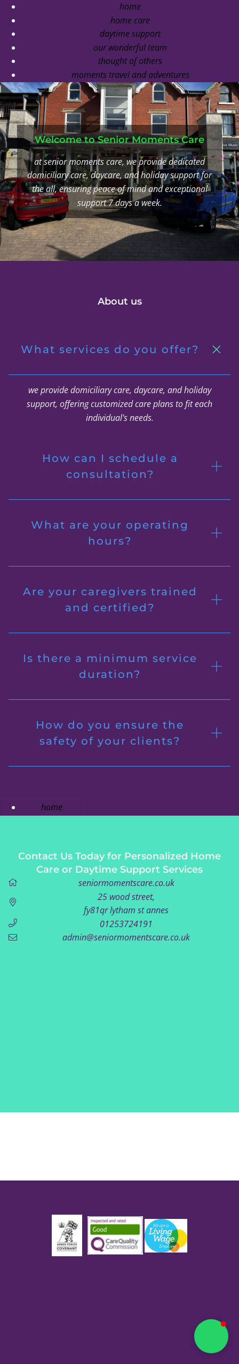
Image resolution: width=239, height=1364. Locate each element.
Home (130, 6)
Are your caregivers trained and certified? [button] (110, 599)
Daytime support (130, 33)
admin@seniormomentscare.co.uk (126, 937)
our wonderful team (130, 47)
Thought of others (130, 61)
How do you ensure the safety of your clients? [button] (110, 733)
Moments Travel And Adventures (130, 75)
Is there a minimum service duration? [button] (110, 666)
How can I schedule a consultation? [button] (110, 466)
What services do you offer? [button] (110, 349)
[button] (211, 1336)
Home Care (130, 20)
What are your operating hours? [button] (110, 533)
